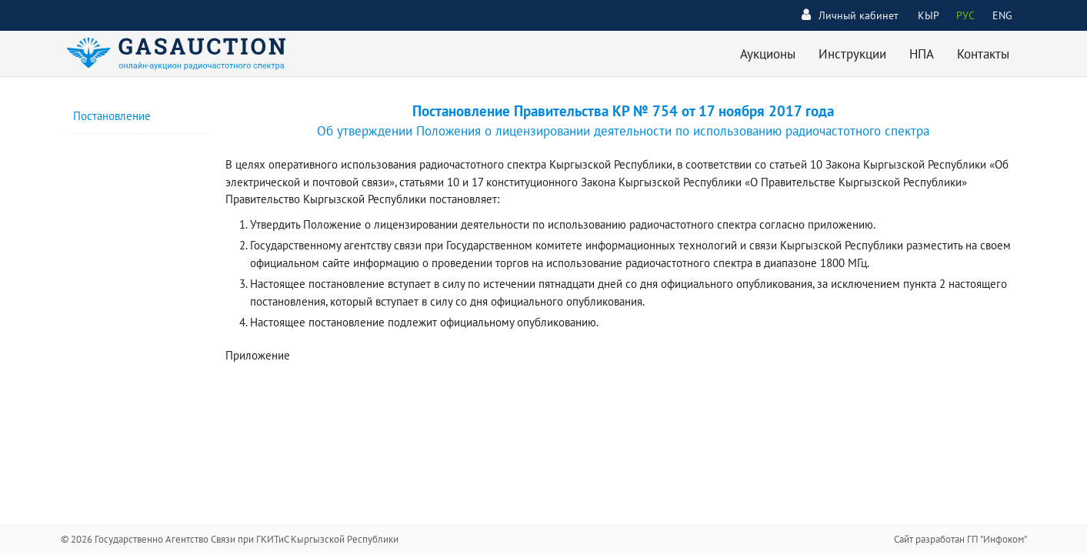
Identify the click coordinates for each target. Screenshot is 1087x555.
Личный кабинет (850, 15)
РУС (965, 15)
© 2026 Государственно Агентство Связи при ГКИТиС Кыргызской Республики (229, 539)
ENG (1002, 15)
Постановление (112, 116)
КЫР (928, 15)
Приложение (257, 355)
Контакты (983, 53)
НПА (921, 53)
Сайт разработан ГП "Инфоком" (960, 539)
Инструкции (852, 53)
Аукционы (767, 53)
